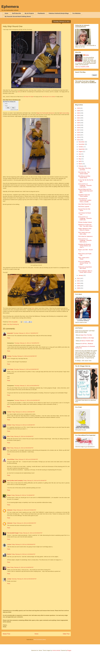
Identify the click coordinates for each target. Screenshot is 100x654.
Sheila (87, 55)
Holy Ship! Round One (84, 204)
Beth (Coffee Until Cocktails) (15, 480)
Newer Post (6, 634)
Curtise (9, 412)
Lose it (6, 105)
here (19, 91)
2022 (78, 118)
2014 (78, 137)
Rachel (9, 554)
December (82, 142)
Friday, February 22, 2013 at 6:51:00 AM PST (35, 480)
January (81, 275)
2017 (78, 130)
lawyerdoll (10, 333)
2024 (78, 113)
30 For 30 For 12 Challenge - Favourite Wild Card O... (85, 240)
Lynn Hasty (10, 369)
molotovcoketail (56, 650)
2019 (78, 125)
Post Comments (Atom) (40, 639)
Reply (8, 338)
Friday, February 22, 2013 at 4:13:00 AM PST (23, 425)
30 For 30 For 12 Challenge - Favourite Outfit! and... (85, 218)
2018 (78, 127)
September (82, 149)
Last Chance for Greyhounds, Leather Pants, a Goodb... (84, 200)
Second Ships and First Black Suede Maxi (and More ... (85, 191)
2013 (78, 139)
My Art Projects (29, 13)
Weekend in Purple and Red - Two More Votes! (85, 225)
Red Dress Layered (83, 206)
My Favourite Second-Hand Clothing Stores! (18, 16)
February (81, 166)
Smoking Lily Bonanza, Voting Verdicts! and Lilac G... (84, 246)
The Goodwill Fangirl (13, 533)
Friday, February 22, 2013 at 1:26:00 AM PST (23, 412)
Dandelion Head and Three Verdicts (84, 195)
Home (6, 13)
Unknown (9, 510)
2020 (78, 122)
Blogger (69, 650)
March (80, 163)
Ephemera (10, 7)
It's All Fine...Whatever (87, 343)
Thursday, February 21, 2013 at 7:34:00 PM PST (26, 343)
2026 (78, 108)
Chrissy (9, 356)
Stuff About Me (16, 13)
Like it (6, 103)
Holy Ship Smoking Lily (13, 324)
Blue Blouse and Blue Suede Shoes (84, 176)
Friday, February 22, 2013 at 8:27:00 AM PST (24, 510)
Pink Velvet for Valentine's (85, 236)
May (80, 159)
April (80, 161)
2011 (78, 281)
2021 (78, 120)
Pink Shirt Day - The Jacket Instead (83, 172)
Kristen (9, 425)
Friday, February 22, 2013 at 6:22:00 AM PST (26, 459)
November (82, 144)
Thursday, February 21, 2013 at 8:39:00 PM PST (26, 369)
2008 (78, 288)
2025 (78, 110)
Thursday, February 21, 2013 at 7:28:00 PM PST (25, 333)
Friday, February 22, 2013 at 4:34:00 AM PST (21, 436)
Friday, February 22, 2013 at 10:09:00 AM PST (23, 544)
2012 (78, 278)
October (81, 146)
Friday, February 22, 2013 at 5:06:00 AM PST (21, 448)
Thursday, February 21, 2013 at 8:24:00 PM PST (24, 356)
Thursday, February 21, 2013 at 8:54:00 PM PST (26, 385)
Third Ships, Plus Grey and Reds (84, 169)
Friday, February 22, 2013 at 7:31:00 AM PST (23, 495)
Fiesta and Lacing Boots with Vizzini (85, 267)
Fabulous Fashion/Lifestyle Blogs (59, 13)
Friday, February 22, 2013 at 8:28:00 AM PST (24, 523)
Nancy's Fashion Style (87, 340)
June (80, 156)
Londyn (9, 579)
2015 (78, 135)
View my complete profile (82, 66)
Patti (8, 448)
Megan (45, 113)
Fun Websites (76, 13)
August (81, 151)
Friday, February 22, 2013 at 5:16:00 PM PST (21, 567)
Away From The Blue (86, 335)
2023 (78, 115)
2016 (78, 132)
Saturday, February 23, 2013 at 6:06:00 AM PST (24, 579)
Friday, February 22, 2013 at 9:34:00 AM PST (30, 533)
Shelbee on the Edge (88, 338)
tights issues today (64, 113)
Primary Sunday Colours (85, 222)
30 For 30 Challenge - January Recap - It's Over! (84, 263)
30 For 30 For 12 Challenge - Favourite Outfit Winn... (85, 185)
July (80, 154)
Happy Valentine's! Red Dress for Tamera (84, 229)
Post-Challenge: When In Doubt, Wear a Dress (85, 271)
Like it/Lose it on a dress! (48, 96)
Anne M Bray (10, 459)
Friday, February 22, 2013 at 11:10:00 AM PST (23, 554)
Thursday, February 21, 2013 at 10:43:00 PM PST (27, 400)
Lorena (9, 544)
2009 (78, 285)
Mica (8, 436)
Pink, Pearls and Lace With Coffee (84, 233)
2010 (78, 283)
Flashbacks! (41, 13)
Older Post (66, 634)
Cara (8, 567)
